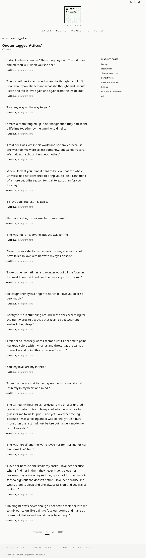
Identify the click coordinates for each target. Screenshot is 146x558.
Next (60, 531)
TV (87, 30)
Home (5, 38)
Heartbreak (106, 68)
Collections (34, 547)
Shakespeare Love (109, 73)
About (66, 547)
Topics (99, 30)
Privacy (77, 547)
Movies (76, 30)
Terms (88, 547)
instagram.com (25, 70)
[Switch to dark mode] (131, 2)
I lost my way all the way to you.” (28, 107)
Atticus (12, 70)
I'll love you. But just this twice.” (28, 202)
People (61, 30)
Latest (47, 30)
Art (102, 96)
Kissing (104, 87)
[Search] (138, 2)
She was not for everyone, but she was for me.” (38, 235)
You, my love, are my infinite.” (26, 367)
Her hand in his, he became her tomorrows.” (36, 218)
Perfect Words (107, 77)
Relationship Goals (110, 82)
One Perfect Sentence (111, 91)
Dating (104, 64)
